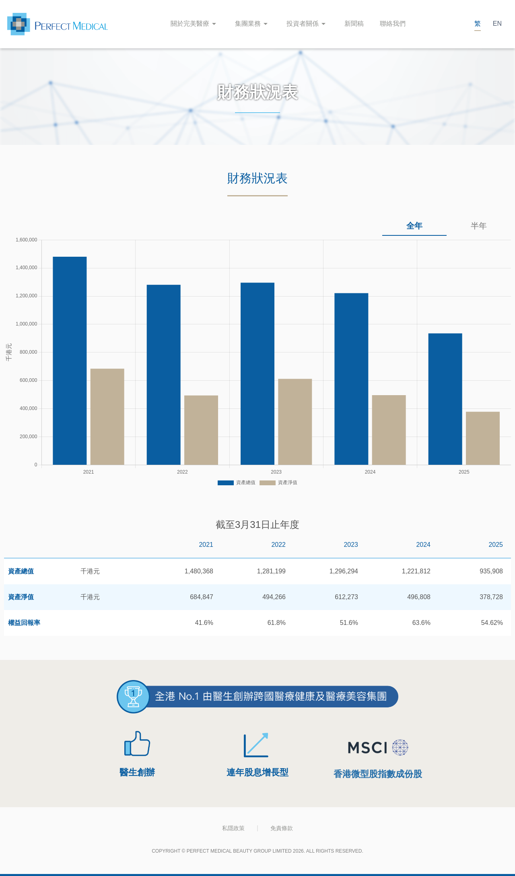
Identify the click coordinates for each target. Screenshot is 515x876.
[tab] (414, 226)
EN (497, 23)
